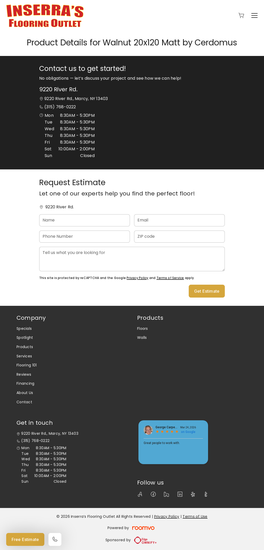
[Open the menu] (254, 15)
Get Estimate (206, 291)
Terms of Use (195, 516)
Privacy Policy (137, 278)
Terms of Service (170, 278)
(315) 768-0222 (60, 107)
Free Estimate (25, 539)
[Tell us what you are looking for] (132, 259)
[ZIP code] (179, 237)
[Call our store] (54, 539)
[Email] (179, 220)
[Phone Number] (84, 237)
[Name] (84, 220)
